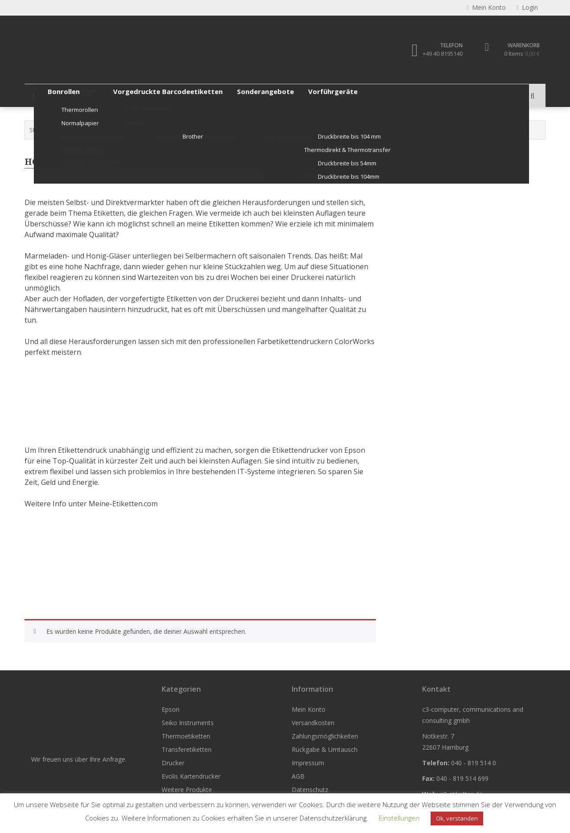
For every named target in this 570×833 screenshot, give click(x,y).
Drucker (284, 95)
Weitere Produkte (415, 95)
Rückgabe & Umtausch (325, 749)
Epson (42, 95)
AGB (298, 776)
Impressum (308, 763)
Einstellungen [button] (399, 817)
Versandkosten (313, 722)
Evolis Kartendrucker (343, 95)
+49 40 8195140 (442, 53)
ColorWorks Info (110, 130)
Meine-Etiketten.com (123, 504)
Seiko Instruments (95, 95)
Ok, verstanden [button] (457, 818)
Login (526, 8)
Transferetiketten (230, 95)
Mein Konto (309, 709)
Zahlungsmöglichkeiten (325, 736)
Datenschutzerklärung (333, 817)
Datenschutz (310, 789)
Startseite (43, 130)
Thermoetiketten (163, 95)
